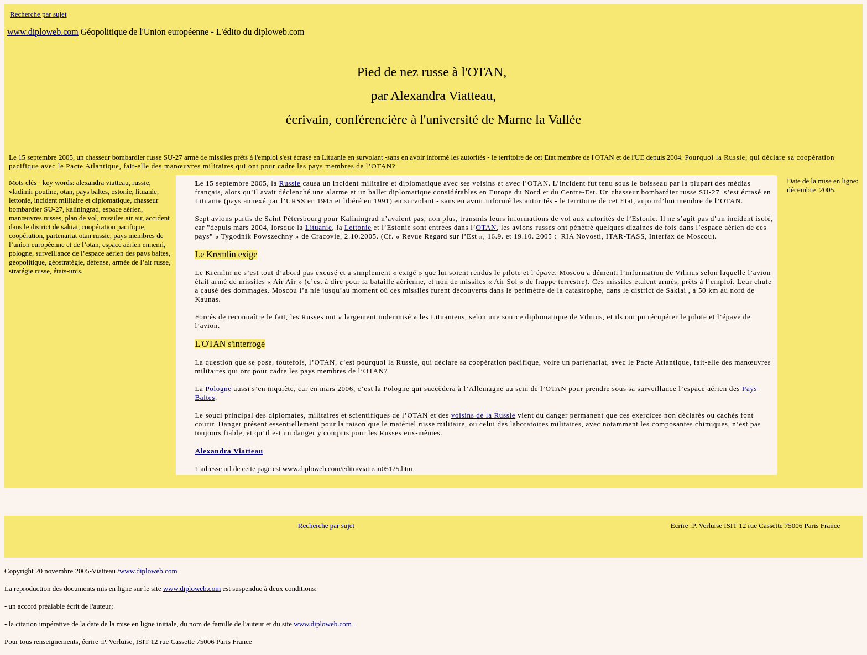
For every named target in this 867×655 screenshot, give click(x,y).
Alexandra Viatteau (229, 451)
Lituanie (318, 227)
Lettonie (358, 227)
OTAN (486, 227)
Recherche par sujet (326, 525)
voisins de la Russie (483, 415)
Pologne (218, 388)
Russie (290, 183)
